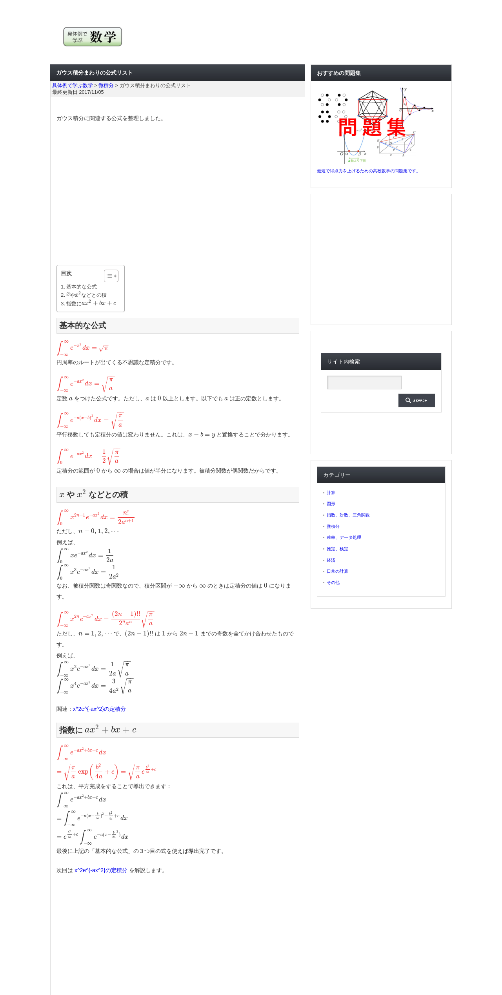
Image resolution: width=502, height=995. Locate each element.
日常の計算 (337, 571)
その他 (333, 582)
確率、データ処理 (344, 537)
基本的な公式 (81, 287)
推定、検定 (337, 548)
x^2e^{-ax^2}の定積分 (99, 709)
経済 (331, 560)
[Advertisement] (177, 194)
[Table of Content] (111, 276)
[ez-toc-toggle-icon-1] (107, 276)
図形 (331, 503)
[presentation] (68, 295)
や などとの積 (86, 295)
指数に (91, 303)
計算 (331, 492)
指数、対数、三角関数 (348, 515)
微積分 (333, 526)
